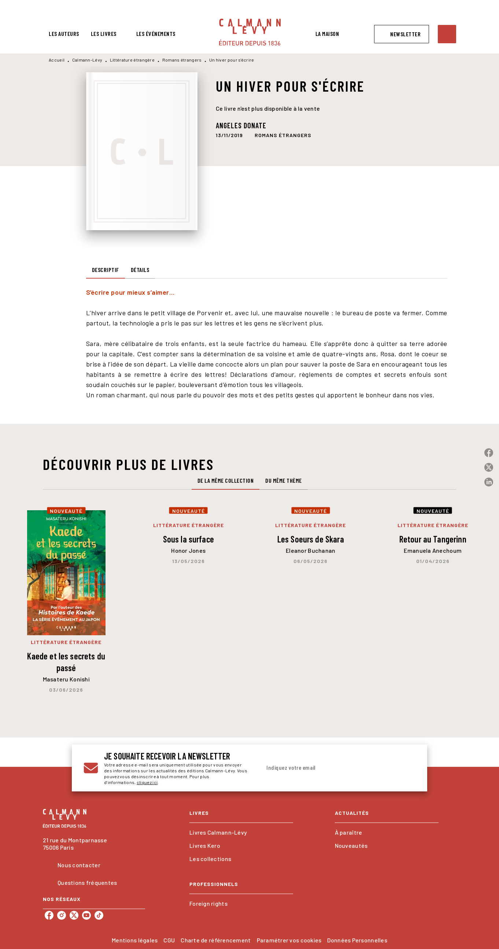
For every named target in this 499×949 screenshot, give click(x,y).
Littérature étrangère (132, 59)
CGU (169, 940)
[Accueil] (250, 32)
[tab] (64, 34)
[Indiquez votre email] (329, 768)
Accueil (56, 59)
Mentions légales (135, 940)
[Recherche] (447, 34)
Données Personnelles (357, 940)
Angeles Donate (241, 125)
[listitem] (49, 915)
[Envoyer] (406, 768)
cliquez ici (147, 782)
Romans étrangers (182, 59)
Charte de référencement (216, 940)
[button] (401, 34)
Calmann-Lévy (87, 59)
